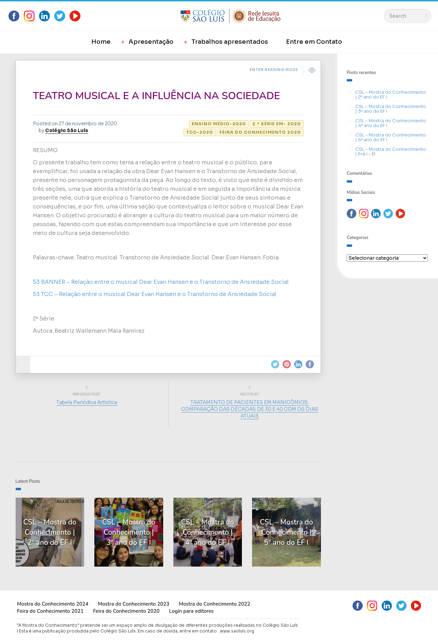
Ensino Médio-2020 (219, 123)
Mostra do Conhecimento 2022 (214, 604)
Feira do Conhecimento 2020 (260, 132)
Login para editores (191, 611)
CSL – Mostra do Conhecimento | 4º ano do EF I (390, 123)
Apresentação (151, 41)
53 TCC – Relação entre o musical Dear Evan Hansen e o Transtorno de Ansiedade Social (155, 294)
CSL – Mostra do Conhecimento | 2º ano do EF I (390, 94)
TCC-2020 (199, 132)
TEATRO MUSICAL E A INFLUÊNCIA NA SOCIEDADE (156, 96)
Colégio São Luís (66, 130)
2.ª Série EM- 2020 (276, 123)
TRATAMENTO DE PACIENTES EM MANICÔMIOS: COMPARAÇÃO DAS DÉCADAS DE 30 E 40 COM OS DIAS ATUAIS (249, 409)
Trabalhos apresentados (229, 41)
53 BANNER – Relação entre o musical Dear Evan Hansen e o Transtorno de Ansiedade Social (161, 282)
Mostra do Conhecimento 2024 (52, 604)
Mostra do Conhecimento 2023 (133, 604)
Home (101, 41)
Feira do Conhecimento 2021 (50, 611)
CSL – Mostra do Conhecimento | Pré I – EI (390, 151)
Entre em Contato (314, 41)
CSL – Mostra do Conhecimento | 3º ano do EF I (390, 109)
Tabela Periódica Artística (86, 402)
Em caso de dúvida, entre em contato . (178, 630)
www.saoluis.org (237, 630)
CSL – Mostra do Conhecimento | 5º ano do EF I (390, 137)
